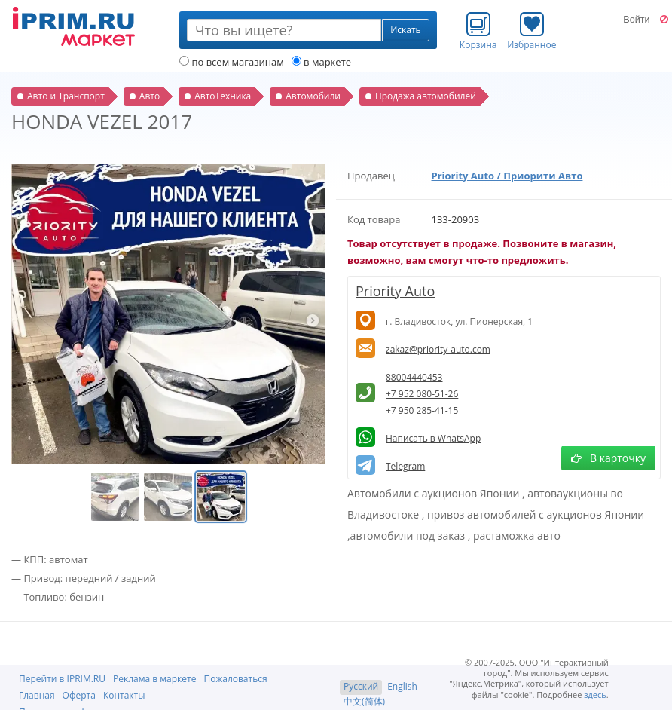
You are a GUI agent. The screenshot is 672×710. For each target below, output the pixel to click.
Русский (361, 686)
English (402, 686)
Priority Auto (395, 291)
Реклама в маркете (154, 678)
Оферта (79, 695)
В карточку (608, 458)
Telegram (405, 466)
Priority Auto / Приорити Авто (507, 175)
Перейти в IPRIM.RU (62, 678)
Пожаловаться (235, 678)
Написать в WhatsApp (433, 438)
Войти (636, 19)
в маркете (321, 62)
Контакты (124, 695)
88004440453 (414, 377)
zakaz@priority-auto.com (438, 349)
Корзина (478, 31)
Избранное (531, 31)
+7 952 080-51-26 (422, 393)
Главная (37, 695)
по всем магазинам (231, 62)
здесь (595, 694)
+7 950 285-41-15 (422, 410)
